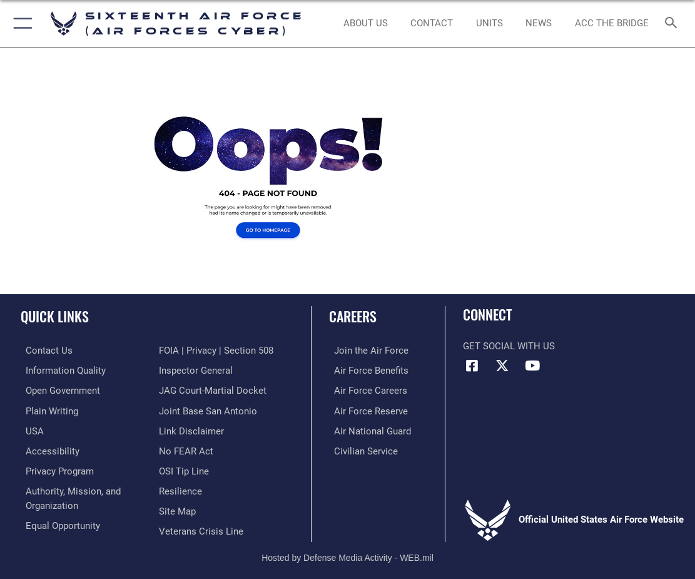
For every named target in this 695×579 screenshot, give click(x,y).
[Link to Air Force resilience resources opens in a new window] (180, 486)
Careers (353, 316)
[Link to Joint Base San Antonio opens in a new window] (208, 408)
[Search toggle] (673, 23)
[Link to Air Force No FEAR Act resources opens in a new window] (186, 447)
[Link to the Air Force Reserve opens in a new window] (366, 408)
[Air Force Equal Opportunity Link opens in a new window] (58, 519)
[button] (20, 23)
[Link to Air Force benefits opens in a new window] (366, 369)
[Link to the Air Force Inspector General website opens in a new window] (196, 369)
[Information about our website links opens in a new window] (191, 428)
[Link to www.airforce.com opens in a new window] (366, 350)
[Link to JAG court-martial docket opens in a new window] (212, 388)
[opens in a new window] (61, 369)
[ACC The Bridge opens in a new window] (611, 23)
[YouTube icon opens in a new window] (532, 365)
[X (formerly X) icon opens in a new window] (502, 365)
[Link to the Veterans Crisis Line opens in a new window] (201, 525)
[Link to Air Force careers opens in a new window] (365, 388)
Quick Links (55, 316)
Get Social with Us (509, 346)
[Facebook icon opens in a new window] (472, 365)
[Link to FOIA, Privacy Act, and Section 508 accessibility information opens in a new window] (216, 350)
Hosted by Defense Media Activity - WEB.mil (347, 551)
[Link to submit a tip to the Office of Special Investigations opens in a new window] (184, 467)
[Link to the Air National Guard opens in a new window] (367, 428)
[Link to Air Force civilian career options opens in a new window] (361, 447)
